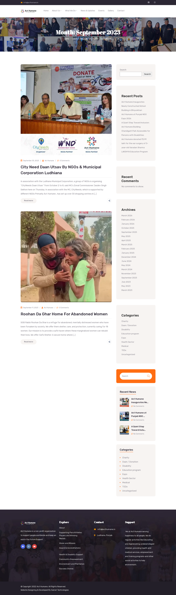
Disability (125, 329)
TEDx (123, 350)
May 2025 (125, 236)
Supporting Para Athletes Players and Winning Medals (70, 535)
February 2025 (128, 249)
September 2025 (129, 232)
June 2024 (126, 261)
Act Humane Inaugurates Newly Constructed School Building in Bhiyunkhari (133, 106)
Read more (28, 201)
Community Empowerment (71, 559)
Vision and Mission (67, 543)
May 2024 (125, 265)
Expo (123, 338)
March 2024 (126, 269)
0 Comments (65, 161)
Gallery (111, 11)
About (62, 528)
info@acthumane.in (31, 3)
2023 (74, 38)
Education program (130, 333)
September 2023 (129, 278)
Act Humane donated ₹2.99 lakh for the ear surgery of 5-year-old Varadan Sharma (134, 143)
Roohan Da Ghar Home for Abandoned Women (64, 314)
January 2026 (127, 224)
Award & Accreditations (69, 548)
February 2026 (128, 220)
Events (101, 11)
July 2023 (126, 282)
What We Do (71, 11)
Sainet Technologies (60, 590)
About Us (57, 11)
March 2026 (126, 215)
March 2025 (126, 244)
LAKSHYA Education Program (134, 151)
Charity (124, 321)
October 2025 (127, 228)
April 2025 (126, 240)
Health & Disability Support (71, 554)
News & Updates (88, 11)
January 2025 (127, 253)
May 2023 (125, 286)
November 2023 (128, 273)
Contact (120, 11)
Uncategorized (128, 354)
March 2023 (126, 290)
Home (46, 11)
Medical (124, 346)
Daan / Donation (128, 325)
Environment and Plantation (71, 564)
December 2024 (128, 257)
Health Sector (127, 342)
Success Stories (66, 569)
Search (123, 70)
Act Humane (49, 161)
